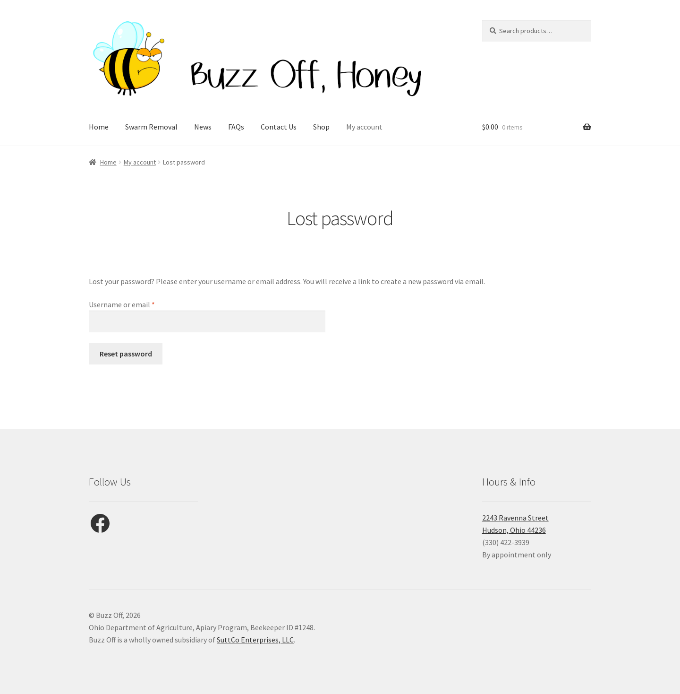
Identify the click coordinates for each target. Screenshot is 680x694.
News (203, 126)
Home (99, 126)
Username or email (136, 304)
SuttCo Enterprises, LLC (255, 639)
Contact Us (279, 126)
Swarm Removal (151, 126)
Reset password (126, 353)
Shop (321, 126)
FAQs (236, 126)
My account (364, 126)
